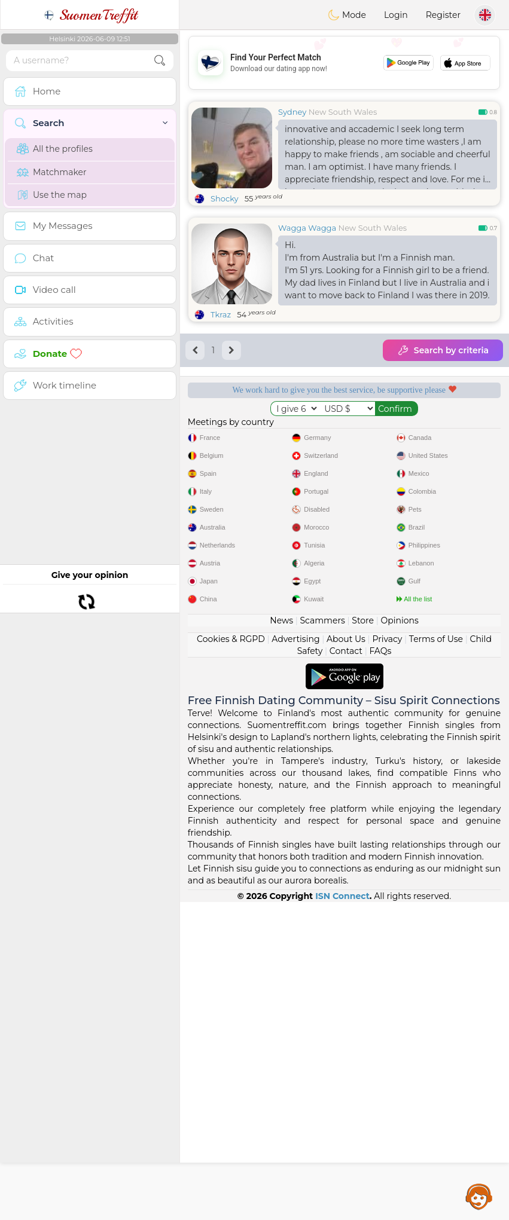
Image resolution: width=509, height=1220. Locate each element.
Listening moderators (428, 431)
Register (443, 15)
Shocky (225, 198)
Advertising (295, 957)
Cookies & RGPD (231, 957)
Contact (346, 969)
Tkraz (221, 314)
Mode (347, 15)
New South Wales (343, 112)
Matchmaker (52, 172)
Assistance (479, 1196)
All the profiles (55, 149)
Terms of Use (436, 957)
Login (396, 15)
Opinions (399, 938)
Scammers (322, 938)
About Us (346, 957)
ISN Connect (342, 1214)
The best (428, 499)
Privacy (387, 957)
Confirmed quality (260, 499)
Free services (260, 431)
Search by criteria (443, 350)
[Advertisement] (344, 63)
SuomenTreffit (90, 15)
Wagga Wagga (307, 228)
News (281, 938)
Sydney (292, 112)
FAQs (380, 969)
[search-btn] (159, 60)
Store (363, 938)
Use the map (52, 195)
